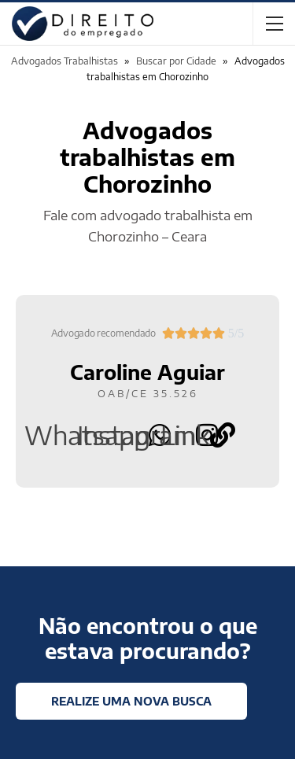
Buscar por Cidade (176, 61)
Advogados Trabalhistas (64, 61)
